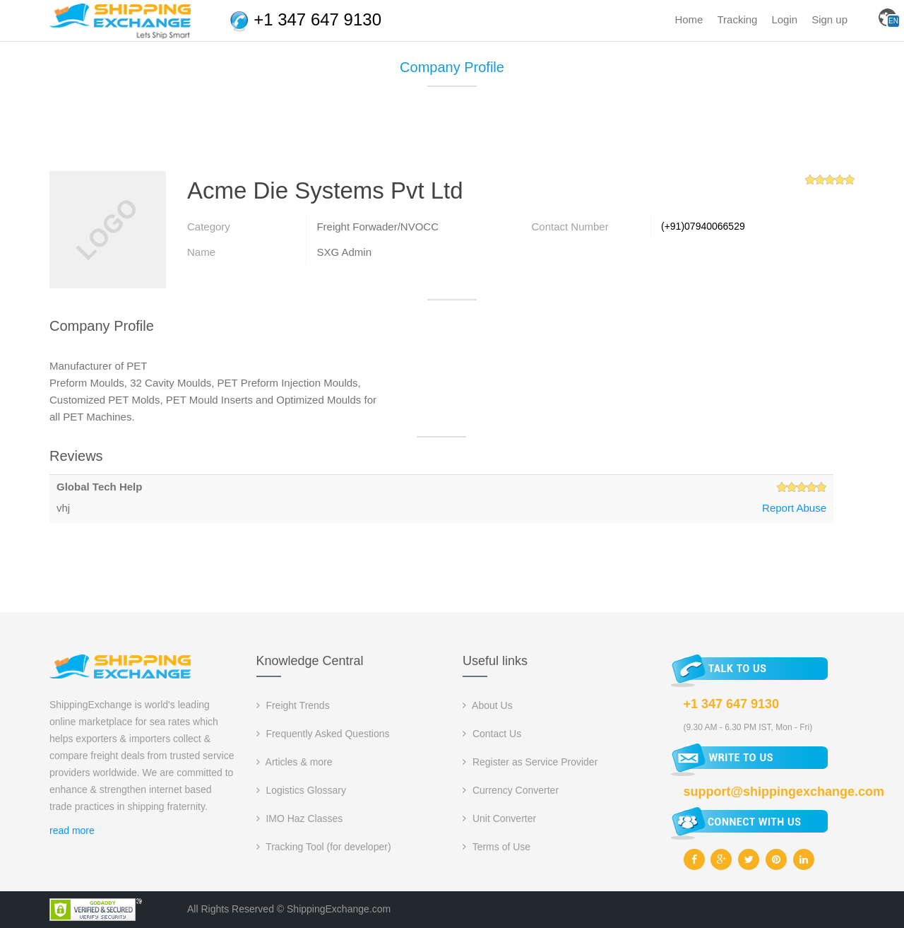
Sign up (829, 19)
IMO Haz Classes (299, 818)
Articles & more (294, 762)
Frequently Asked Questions (323, 733)
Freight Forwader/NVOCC (377, 227)
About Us (488, 705)
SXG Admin (343, 252)
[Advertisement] (452, 134)
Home (688, 19)
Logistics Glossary (301, 790)
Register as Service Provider (530, 762)
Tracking (737, 19)
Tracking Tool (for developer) (323, 846)
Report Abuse (794, 508)
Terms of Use (496, 846)
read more (72, 830)
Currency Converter (511, 790)
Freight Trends (293, 705)
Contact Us (492, 733)
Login (784, 19)
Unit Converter (499, 818)
